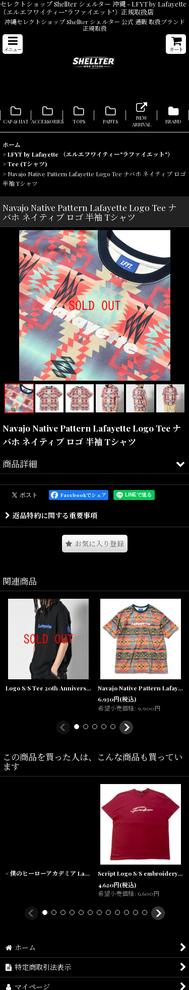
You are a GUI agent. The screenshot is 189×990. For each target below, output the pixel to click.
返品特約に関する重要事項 (51, 515)
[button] (13, 44)
